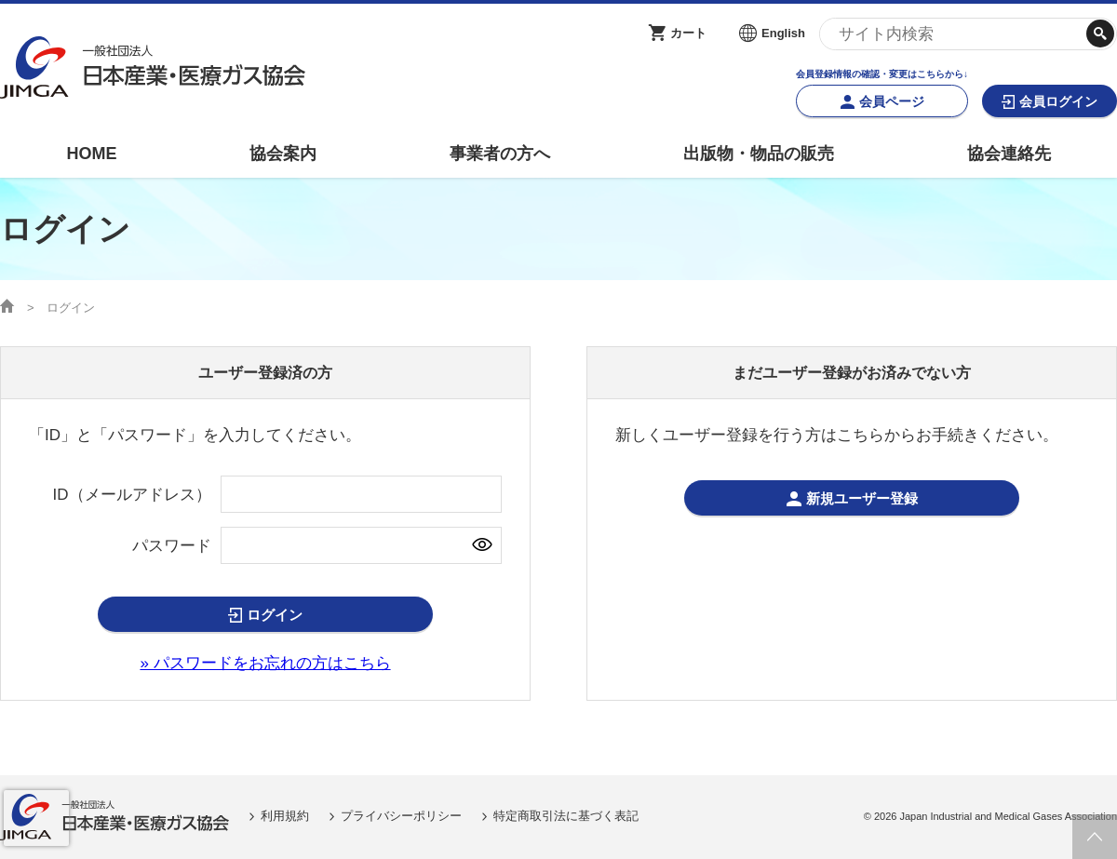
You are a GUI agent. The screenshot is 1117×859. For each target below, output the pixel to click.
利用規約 (285, 816)
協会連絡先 (1009, 153)
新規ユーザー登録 (862, 498)
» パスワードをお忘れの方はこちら (265, 663)
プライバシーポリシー (401, 816)
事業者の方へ (500, 153)
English (783, 33)
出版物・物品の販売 (758, 153)
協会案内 (282, 153)
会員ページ (891, 101)
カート (688, 33)
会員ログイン (1058, 101)
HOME (91, 153)
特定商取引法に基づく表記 (566, 816)
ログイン (275, 615)
